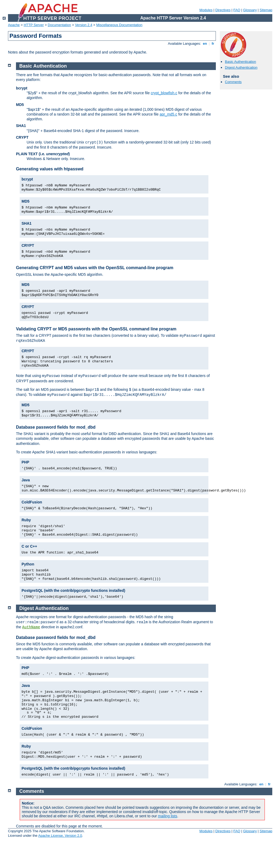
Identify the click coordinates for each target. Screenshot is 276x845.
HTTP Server (34, 25)
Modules (205, 10)
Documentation (59, 25)
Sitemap (265, 10)
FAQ (236, 10)
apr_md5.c (168, 114)
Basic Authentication (240, 62)
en (205, 44)
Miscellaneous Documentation (119, 25)
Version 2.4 (83, 25)
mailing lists (167, 816)
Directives (222, 10)
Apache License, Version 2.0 (60, 836)
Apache (14, 25)
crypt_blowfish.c (164, 93)
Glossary (250, 10)
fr (213, 44)
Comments (233, 82)
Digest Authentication (241, 67)
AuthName (31, 627)
